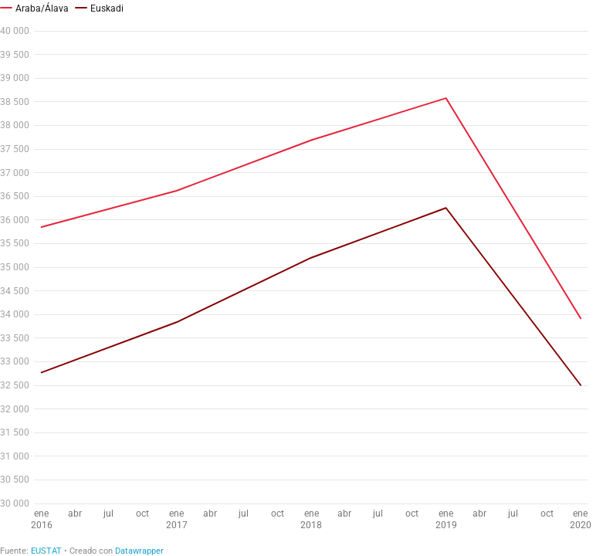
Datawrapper (139, 551)
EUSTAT (46, 551)
